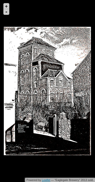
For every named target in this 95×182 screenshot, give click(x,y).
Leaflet (46, 179)
